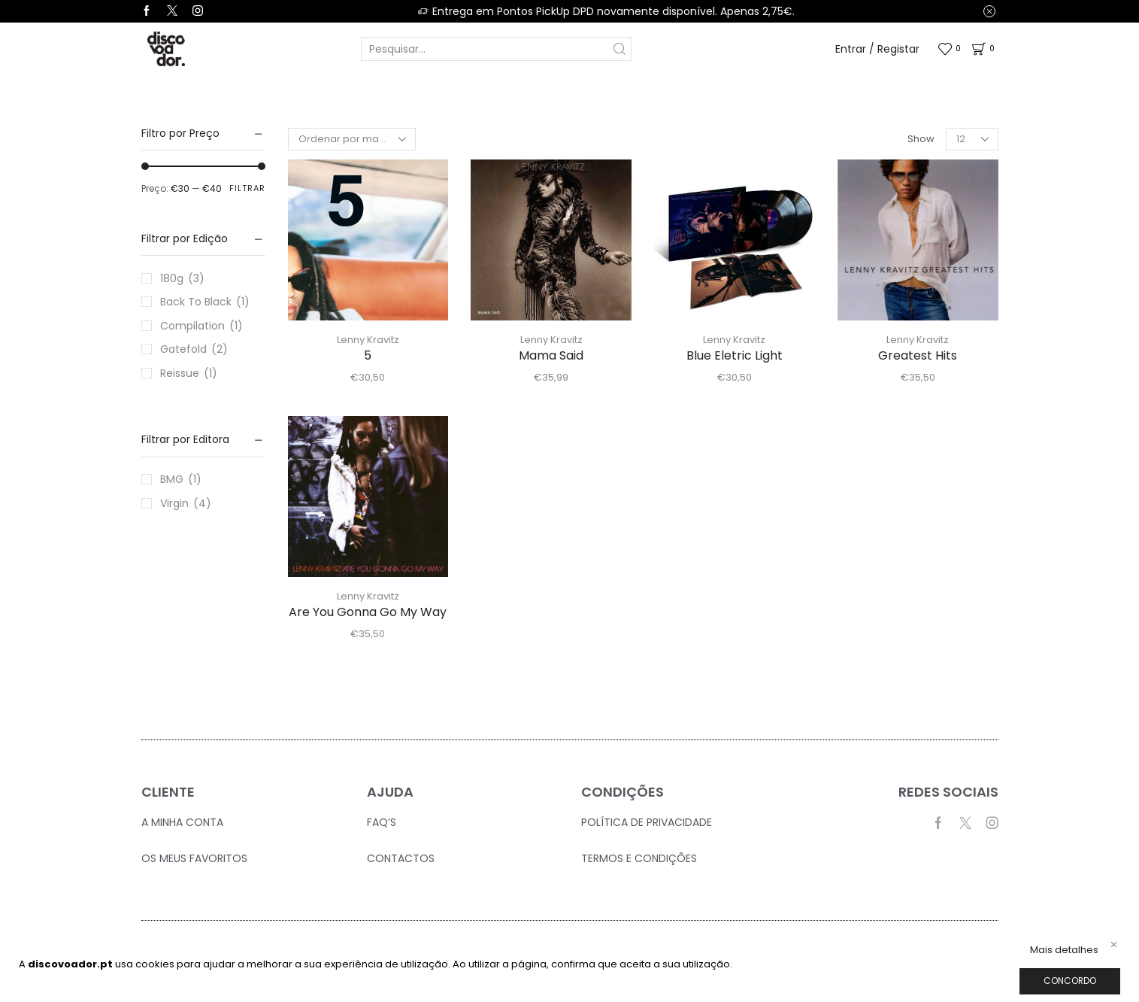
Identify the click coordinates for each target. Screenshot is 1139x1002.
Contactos (401, 858)
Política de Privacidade (646, 822)
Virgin (174, 503)
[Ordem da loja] (352, 139)
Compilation (192, 325)
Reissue (179, 373)
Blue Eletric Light (734, 355)
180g (171, 278)
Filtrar (247, 188)
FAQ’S (381, 822)
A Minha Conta (182, 822)
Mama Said (551, 355)
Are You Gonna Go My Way (368, 612)
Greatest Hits (917, 355)
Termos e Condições (639, 858)
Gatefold (183, 349)
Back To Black (196, 301)
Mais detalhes (1064, 950)
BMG (171, 479)
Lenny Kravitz (368, 339)
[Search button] (619, 49)
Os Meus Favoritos (194, 858)
